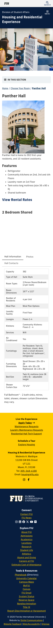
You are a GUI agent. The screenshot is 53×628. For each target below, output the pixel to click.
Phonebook (21, 574)
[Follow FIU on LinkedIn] (20, 522)
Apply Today (25, 422)
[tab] (12, 257)
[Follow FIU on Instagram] (17, 522)
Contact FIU (26, 514)
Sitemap (45, 624)
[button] (47, 3)
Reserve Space (26, 600)
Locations (26, 543)
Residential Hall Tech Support (26, 433)
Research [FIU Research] (26, 546)
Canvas (26, 589)
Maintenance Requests (26, 426)
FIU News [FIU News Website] (27, 517)
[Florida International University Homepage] (14, 3)
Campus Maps (26, 581)
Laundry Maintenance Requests (26, 430)
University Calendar (26, 578)
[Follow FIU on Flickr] (36, 522)
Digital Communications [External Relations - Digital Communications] (31, 620)
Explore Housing (26, 444)
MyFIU (26, 585)
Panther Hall (39, 88)
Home (5, 88)
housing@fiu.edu (30, 474)
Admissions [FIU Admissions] (27, 535)
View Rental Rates (17, 200)
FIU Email (26, 592)
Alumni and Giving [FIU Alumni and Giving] (26, 557)
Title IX (26, 607)
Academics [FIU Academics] (26, 539)
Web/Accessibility (31, 624)
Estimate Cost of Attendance (26, 564)
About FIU (26, 532)
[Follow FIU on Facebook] (24, 522)
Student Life (26, 550)
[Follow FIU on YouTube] (32, 522)
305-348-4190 (28, 470)
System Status (26, 596)
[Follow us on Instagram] (24, 479)
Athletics (26, 553)
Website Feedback (12, 624)
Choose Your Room (20, 88)
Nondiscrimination (26, 603)
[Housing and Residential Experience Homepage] (23, 19)
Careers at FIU (26, 561)
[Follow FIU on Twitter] (28, 522)
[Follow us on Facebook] (29, 479)
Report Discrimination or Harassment (26, 610)
